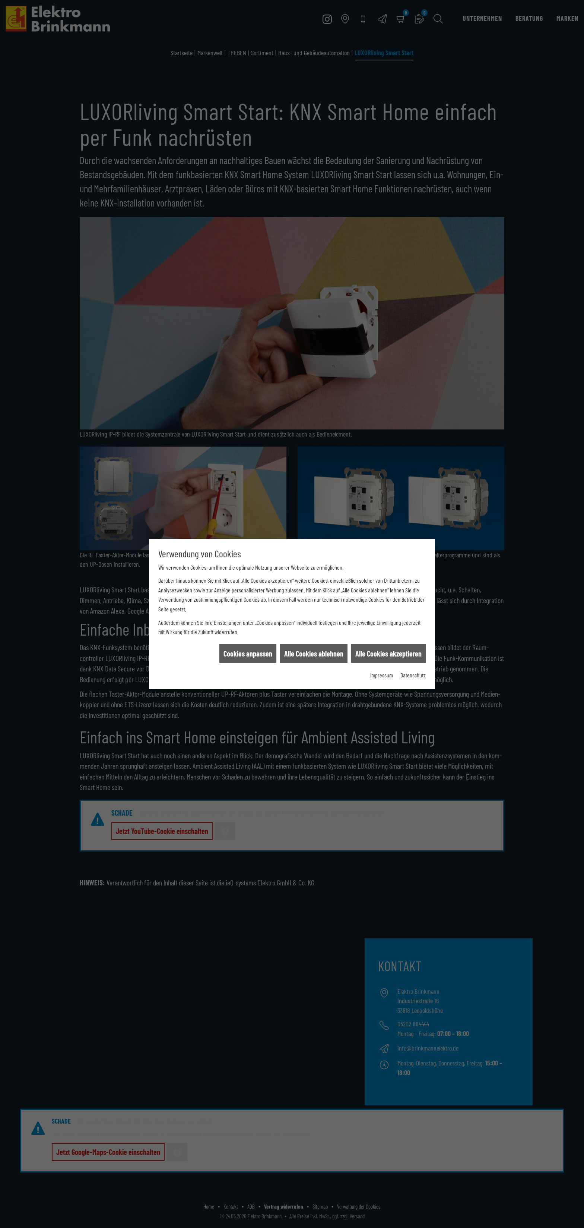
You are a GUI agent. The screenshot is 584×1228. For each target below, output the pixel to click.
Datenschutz (413, 627)
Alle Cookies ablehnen (313, 606)
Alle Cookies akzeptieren (388, 606)
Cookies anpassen (247, 606)
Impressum (381, 627)
